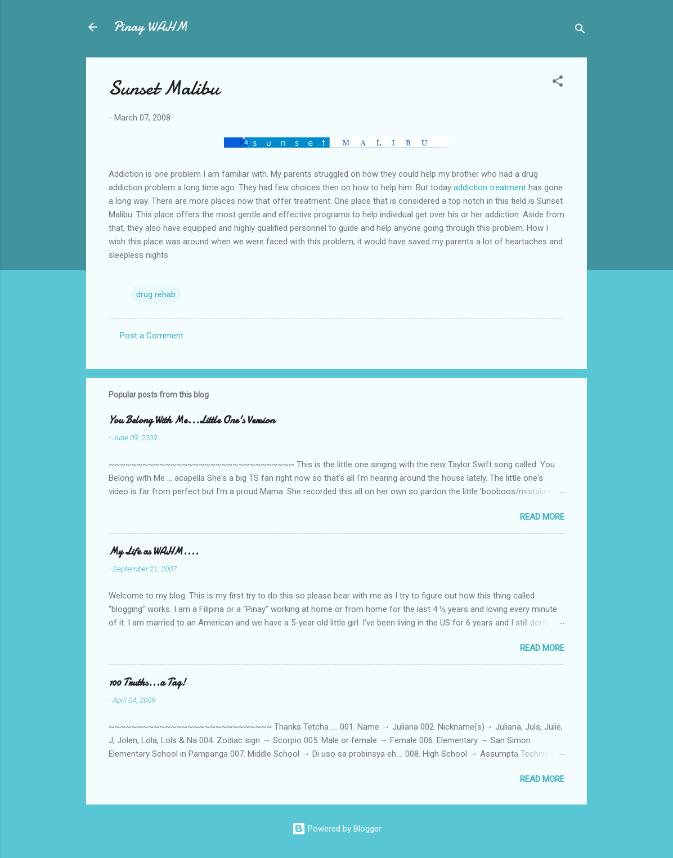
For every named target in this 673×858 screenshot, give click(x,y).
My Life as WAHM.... (154, 551)
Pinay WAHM (150, 26)
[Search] (580, 31)
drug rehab (156, 294)
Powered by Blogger (337, 829)
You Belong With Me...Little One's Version (192, 420)
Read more (542, 517)
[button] (557, 83)
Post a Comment (151, 335)
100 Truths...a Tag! (147, 683)
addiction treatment (490, 187)
